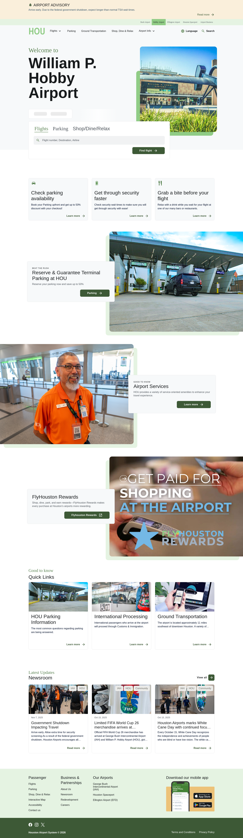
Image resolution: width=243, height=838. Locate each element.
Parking (71, 31)
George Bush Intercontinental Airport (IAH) (105, 787)
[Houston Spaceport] (190, 22)
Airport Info (147, 31)
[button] (91, 128)
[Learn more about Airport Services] (194, 404)
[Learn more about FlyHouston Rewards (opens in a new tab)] (87, 515)
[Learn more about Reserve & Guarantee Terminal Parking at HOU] (95, 293)
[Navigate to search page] (207, 31)
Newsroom (67, 794)
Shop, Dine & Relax (122, 31)
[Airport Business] (206, 22)
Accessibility (35, 805)
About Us (66, 789)
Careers (65, 805)
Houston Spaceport (103, 794)
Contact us (34, 810)
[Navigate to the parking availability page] (60, 128)
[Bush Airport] (145, 22)
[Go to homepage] (37, 31)
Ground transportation (93, 31)
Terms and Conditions (183, 832)
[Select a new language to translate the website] (189, 31)
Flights (56, 31)
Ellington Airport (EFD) (105, 800)
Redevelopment (69, 799)
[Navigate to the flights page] (41, 128)
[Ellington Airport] (173, 22)
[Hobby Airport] (159, 22)
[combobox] (99, 140)
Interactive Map (37, 799)
